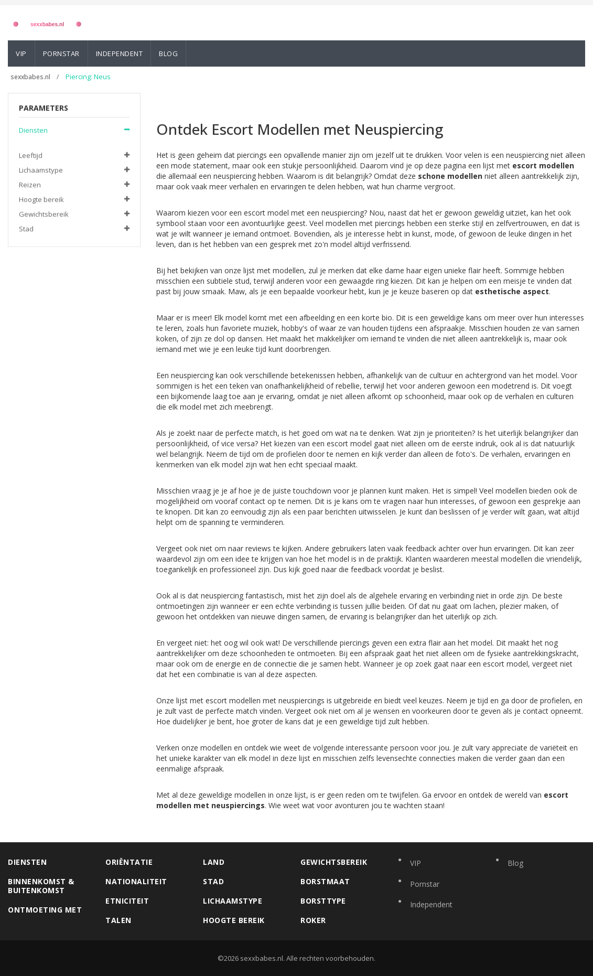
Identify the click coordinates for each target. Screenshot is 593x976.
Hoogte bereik (41, 200)
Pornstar (61, 53)
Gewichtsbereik (44, 214)
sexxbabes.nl (31, 76)
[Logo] (47, 22)
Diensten (33, 130)
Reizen (30, 185)
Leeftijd (30, 155)
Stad (26, 229)
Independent (119, 53)
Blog (168, 53)
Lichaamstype (41, 170)
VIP (21, 53)
